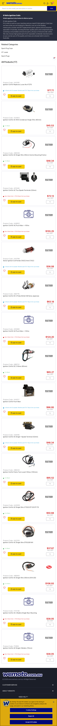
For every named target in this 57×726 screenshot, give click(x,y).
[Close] (53, 702)
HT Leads (4, 52)
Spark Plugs (5, 56)
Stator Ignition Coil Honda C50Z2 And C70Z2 (18, 261)
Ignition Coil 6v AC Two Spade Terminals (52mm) (19, 190)
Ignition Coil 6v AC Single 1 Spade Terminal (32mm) (20, 437)
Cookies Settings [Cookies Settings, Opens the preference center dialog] (31, 711)
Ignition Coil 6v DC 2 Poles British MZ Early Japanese (21, 296)
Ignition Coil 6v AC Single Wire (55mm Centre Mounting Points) (24, 155)
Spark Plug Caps (7, 48)
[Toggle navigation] (3, 3)
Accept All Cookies (31, 723)
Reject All (31, 717)
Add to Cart (16, 96)
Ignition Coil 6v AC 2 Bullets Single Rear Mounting (20, 613)
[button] (48, 3)
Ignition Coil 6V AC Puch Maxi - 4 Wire (16, 225)
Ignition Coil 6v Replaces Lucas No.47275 (17, 84)
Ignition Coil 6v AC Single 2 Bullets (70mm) (17, 648)
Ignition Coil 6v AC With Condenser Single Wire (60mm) (22, 120)
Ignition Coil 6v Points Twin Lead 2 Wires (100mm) (20, 472)
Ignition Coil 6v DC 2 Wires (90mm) (15, 366)
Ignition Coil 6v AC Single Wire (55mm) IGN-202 (19, 578)
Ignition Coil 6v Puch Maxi (12, 402)
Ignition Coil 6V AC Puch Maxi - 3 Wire (16, 331)
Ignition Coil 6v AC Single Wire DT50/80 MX (18, 542)
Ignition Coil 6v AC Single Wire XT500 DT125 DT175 (21, 507)
